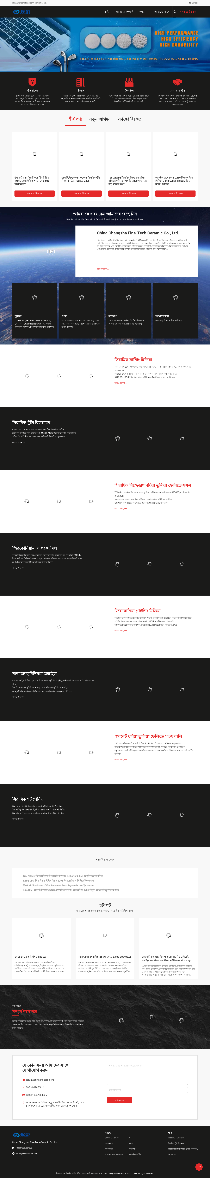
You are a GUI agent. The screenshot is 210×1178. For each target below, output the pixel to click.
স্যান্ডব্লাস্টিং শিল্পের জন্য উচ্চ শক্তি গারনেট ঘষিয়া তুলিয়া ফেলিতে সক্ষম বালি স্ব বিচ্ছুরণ (150, 747)
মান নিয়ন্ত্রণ (109, 1149)
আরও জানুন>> (103, 269)
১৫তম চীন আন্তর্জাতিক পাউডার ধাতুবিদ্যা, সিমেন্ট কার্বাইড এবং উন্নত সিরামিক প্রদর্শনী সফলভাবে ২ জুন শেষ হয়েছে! (168, 959)
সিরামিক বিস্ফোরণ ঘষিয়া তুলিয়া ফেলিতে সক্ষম (153, 485)
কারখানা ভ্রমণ (110, 1143)
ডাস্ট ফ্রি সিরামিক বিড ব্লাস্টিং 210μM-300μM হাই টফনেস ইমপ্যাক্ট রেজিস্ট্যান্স (44, 433)
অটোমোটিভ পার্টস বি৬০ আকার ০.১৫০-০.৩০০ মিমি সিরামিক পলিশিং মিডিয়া (146, 374)
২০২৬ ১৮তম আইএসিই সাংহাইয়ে (30, 957)
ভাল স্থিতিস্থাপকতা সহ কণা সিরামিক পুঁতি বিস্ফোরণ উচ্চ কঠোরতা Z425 (80, 179)
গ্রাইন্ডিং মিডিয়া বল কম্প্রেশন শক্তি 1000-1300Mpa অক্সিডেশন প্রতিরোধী (144, 621)
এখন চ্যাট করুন (34, 193)
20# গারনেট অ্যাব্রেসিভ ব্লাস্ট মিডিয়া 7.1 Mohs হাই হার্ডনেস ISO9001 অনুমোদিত (148, 743)
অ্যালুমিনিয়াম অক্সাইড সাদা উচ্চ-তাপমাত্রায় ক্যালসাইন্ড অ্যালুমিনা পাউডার (42, 691)
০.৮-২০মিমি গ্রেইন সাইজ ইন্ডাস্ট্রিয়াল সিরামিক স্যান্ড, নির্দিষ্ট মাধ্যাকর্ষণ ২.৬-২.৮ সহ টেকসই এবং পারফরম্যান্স (153, 369)
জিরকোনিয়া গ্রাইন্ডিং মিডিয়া (138, 611)
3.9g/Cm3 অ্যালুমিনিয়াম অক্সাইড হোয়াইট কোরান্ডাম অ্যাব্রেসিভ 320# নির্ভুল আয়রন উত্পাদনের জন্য (71, 890)
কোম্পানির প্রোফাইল (112, 1138)
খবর (130, 1138)
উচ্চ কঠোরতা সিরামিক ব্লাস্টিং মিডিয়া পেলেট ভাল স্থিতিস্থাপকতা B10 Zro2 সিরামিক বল (32, 181)
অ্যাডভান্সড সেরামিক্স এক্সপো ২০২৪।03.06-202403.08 (104, 957)
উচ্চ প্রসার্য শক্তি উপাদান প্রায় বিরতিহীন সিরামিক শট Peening (37, 806)
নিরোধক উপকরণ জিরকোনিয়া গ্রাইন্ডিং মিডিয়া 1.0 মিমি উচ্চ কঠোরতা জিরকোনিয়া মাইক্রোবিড (153, 618)
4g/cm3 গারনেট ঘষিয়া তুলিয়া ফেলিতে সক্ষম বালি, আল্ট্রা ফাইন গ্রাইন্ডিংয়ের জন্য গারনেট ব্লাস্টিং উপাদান (154, 752)
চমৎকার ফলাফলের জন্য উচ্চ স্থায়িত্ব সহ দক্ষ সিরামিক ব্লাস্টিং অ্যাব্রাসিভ (143, 499)
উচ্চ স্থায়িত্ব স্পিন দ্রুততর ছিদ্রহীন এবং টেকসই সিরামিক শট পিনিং (38, 810)
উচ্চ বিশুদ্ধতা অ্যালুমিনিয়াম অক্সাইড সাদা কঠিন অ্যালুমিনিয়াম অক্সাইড (40, 688)
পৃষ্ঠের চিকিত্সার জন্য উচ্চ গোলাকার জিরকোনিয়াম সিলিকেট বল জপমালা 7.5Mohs (46, 555)
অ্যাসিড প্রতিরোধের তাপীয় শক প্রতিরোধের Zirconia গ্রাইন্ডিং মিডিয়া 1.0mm (146, 625)
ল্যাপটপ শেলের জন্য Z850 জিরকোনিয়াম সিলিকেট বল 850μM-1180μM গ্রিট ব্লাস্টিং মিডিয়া (174, 181)
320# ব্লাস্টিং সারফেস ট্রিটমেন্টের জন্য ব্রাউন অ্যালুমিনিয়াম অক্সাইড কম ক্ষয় (58, 885)
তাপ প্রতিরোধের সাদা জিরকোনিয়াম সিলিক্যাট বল (32, 562)
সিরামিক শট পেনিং (27, 799)
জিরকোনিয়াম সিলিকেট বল (34, 548)
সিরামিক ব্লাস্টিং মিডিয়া (133, 359)
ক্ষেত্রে (131, 1143)
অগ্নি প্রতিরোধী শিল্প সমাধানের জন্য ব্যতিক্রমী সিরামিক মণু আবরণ (38, 436)
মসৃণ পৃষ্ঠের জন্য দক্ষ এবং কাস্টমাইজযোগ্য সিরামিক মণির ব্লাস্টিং (38, 429)
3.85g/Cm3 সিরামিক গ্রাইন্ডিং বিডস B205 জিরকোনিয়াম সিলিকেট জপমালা (58, 880)
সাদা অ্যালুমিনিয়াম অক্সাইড (34, 673)
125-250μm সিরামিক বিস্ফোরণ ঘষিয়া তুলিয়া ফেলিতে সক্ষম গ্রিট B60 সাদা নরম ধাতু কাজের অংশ (127, 181)
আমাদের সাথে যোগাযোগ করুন (115, 1154)
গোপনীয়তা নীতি (135, 1154)
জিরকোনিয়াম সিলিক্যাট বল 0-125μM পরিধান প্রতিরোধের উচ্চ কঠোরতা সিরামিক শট (47, 558)
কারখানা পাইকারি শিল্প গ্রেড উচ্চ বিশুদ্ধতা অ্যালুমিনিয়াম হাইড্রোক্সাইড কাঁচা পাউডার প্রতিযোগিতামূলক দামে (53, 682)
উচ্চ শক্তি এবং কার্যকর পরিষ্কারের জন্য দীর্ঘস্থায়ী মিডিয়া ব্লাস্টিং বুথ (141, 503)
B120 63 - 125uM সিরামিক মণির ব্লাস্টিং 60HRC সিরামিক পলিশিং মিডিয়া (145, 377)
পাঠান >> (119, 1100)
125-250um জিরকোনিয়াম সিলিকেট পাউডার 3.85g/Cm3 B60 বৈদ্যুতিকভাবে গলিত (63, 876)
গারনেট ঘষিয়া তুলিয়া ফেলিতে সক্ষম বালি (148, 736)
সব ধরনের (172, 1154)
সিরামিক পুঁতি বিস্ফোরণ (31, 422)
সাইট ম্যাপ (132, 1149)
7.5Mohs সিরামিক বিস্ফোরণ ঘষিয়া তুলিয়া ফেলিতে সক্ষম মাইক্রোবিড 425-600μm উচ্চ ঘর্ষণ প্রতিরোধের (152, 494)
